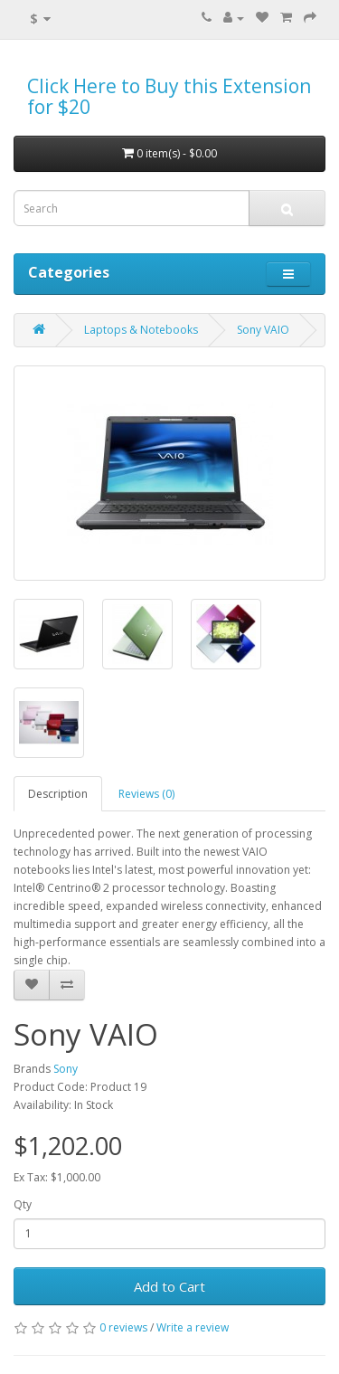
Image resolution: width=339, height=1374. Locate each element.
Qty (23, 1204)
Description (58, 793)
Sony (65, 1068)
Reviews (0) (146, 793)
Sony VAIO (263, 329)
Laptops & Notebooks (141, 329)
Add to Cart (169, 1286)
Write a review (192, 1327)
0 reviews (123, 1327)
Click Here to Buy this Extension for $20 (169, 96)
